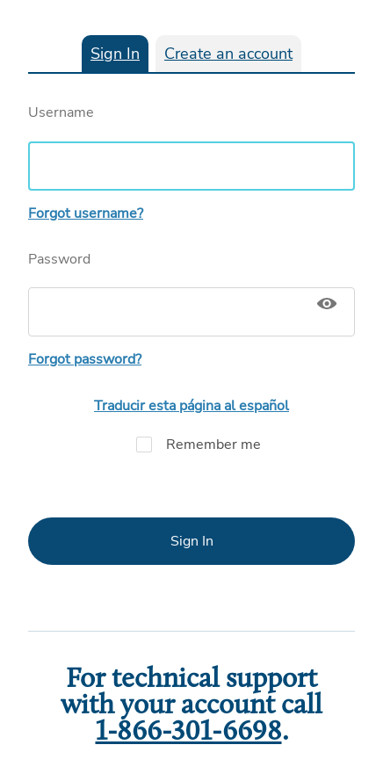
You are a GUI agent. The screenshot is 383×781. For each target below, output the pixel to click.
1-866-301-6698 (189, 733)
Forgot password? (84, 359)
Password (191, 293)
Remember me (191, 444)
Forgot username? (85, 213)
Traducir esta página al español (191, 406)
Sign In (115, 53)
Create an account (228, 53)
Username (191, 147)
